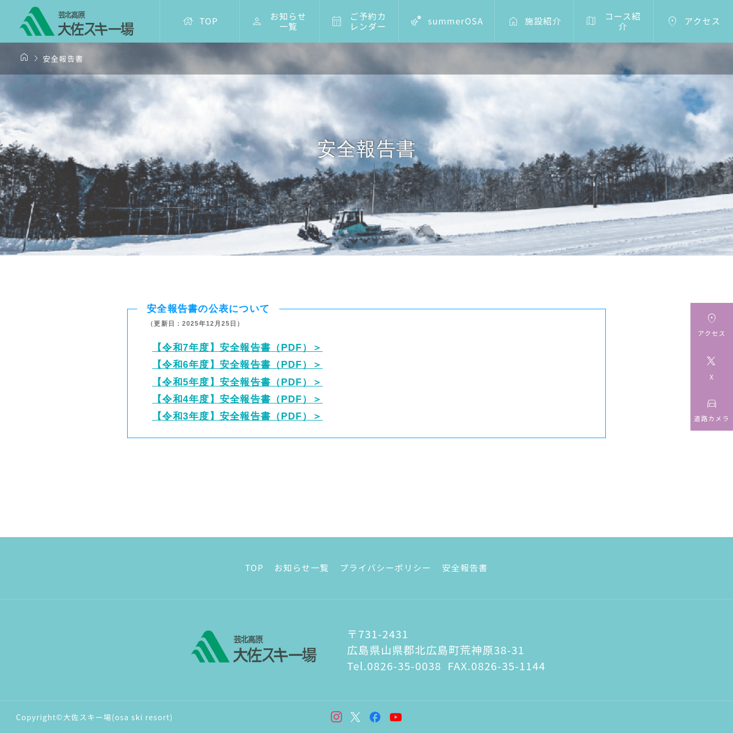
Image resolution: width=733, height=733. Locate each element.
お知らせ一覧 (301, 567)
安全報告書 (465, 567)
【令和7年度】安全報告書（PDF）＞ (237, 347)
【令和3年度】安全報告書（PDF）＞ (237, 416)
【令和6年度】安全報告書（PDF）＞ (237, 364)
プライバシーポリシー (385, 567)
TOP (254, 567)
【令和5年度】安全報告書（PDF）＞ (237, 382)
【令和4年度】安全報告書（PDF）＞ (237, 399)
